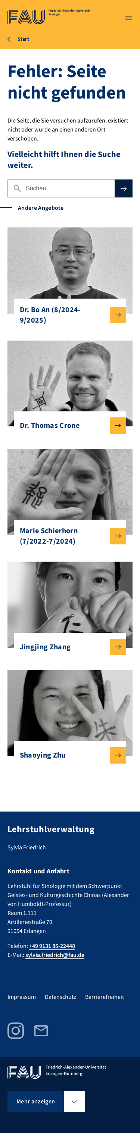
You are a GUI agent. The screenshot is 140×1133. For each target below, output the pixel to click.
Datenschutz (60, 997)
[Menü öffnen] (129, 18)
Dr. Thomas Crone (67, 425)
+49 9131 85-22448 (52, 946)
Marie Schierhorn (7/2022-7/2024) (67, 536)
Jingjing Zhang (67, 647)
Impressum (21, 997)
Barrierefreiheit (104, 997)
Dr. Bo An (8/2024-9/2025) (67, 315)
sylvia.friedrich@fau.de (54, 955)
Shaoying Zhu (67, 755)
